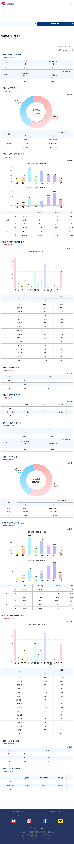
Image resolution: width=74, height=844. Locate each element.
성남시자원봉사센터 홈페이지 (8, 3)
